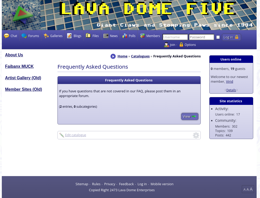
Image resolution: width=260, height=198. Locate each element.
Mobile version (162, 184)
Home (122, 56)
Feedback (126, 184)
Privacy (109, 184)
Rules (96, 184)
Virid (229, 81)
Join (172, 45)
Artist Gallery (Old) (23, 78)
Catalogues (140, 56)
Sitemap (81, 184)
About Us (14, 55)
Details (231, 90)
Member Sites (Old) (23, 89)
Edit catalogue (75, 135)
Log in (142, 184)
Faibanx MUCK (19, 66)
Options (190, 45)
